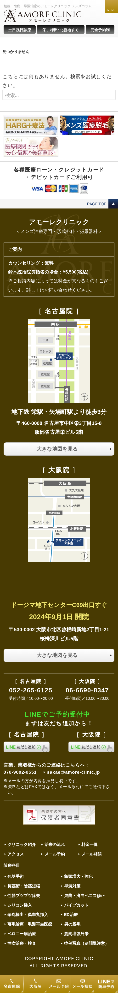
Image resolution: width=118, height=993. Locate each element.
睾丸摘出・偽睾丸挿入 (27, 914)
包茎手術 (15, 876)
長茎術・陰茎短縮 (23, 886)
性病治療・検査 (21, 943)
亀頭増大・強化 (78, 876)
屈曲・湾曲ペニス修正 (84, 895)
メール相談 (91, 854)
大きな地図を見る (57, 449)
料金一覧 (89, 844)
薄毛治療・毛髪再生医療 (29, 924)
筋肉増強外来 (76, 934)
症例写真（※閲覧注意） (86, 943)
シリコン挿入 (19, 905)
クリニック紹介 (21, 844)
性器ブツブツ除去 (23, 895)
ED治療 (71, 914)
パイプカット (76, 905)
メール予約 (55, 854)
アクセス (15, 854)
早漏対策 (72, 886)
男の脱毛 (72, 924)
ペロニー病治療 (21, 934)
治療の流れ (55, 844)
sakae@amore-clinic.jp (73, 772)
